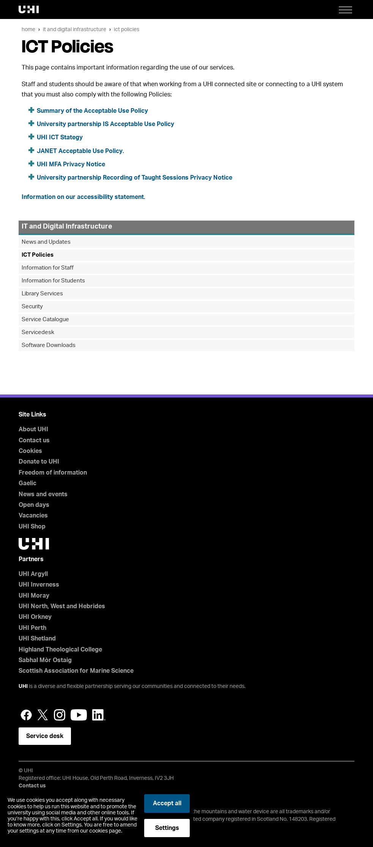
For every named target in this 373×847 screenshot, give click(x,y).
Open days (34, 505)
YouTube (79, 715)
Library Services (42, 294)
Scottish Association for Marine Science (76, 671)
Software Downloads (49, 345)
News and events (43, 494)
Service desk (44, 736)
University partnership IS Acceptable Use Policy (105, 124)
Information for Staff (48, 268)
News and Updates (46, 242)
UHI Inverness (39, 585)
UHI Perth (32, 628)
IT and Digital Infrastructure (74, 29)
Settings (167, 828)
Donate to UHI (39, 462)
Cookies (30, 451)
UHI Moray (34, 596)
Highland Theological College (60, 650)
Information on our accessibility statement (83, 197)
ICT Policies (126, 29)
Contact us (34, 440)
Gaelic (27, 483)
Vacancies (33, 516)
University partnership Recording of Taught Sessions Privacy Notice (134, 178)
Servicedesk (38, 332)
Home (28, 29)
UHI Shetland (37, 639)
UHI (23, 686)
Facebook (26, 715)
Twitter (43, 715)
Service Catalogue (45, 319)
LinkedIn (98, 715)
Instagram (59, 715)
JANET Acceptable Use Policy (80, 151)
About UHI (33, 429)
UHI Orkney (35, 617)
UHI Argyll (33, 574)
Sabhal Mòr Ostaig (45, 660)
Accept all (167, 803)
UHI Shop (32, 527)
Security (32, 306)
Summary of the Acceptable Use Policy (92, 111)
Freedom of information (53, 473)
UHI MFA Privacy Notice (71, 164)
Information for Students (53, 281)
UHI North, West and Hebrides (62, 606)
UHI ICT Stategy (60, 137)
